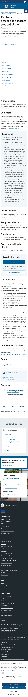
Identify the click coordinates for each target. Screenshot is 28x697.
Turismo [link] (3, 572)
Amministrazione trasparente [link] (8, 652)
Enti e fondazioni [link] (5, 526)
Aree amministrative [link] (6, 521)
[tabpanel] (14, 441)
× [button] (26, 663)
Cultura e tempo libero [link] (6, 556)
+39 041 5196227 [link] (10, 377)
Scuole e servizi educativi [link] (7, 603)
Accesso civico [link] (4, 656)
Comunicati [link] (4, 585)
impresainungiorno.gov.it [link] (12, 128)
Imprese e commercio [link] (6, 563)
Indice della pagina (14, 53)
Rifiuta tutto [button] (14, 691)
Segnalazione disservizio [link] (7, 647)
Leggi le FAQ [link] (4, 642)
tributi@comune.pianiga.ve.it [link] (12, 372)
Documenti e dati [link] (5, 533)
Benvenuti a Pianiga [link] (6, 596)
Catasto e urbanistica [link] (6, 553)
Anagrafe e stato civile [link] (6, 546)
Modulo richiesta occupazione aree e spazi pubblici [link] (15, 391)
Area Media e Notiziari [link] (6, 615)
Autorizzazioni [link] (4, 551)
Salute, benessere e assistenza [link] (8, 568)
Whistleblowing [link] (5, 654)
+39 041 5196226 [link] (10, 379)
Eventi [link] (2, 601)
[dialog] (14, 679)
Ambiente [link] (3, 544)
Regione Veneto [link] (5, 1)
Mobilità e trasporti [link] (6, 565)
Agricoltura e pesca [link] (6, 541)
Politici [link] (2, 529)
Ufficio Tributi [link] (10, 365)
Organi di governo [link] (5, 519)
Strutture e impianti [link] (6, 610)
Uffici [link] (2, 524)
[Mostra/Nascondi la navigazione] (2, 6)
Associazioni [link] (4, 613)
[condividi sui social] (4, 44)
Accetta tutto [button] (14, 687)
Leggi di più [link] (12, 670)
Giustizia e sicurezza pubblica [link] (8, 560)
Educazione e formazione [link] (7, 558)
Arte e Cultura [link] (4, 605)
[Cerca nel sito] (24, 6)
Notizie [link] (2, 583)
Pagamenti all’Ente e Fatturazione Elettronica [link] (12, 659)
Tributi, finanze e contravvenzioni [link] (9, 570)
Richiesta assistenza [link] (6, 649)
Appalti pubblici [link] (5, 549)
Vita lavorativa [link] (4, 575)
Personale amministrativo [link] (7, 531)
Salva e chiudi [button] (14, 684)
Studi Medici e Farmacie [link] (7, 608)
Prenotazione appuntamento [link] (8, 645)
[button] (14, 694)
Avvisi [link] (2, 588)
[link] (26, 11)
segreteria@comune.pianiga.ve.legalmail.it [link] (14, 637)
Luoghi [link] (2, 598)
